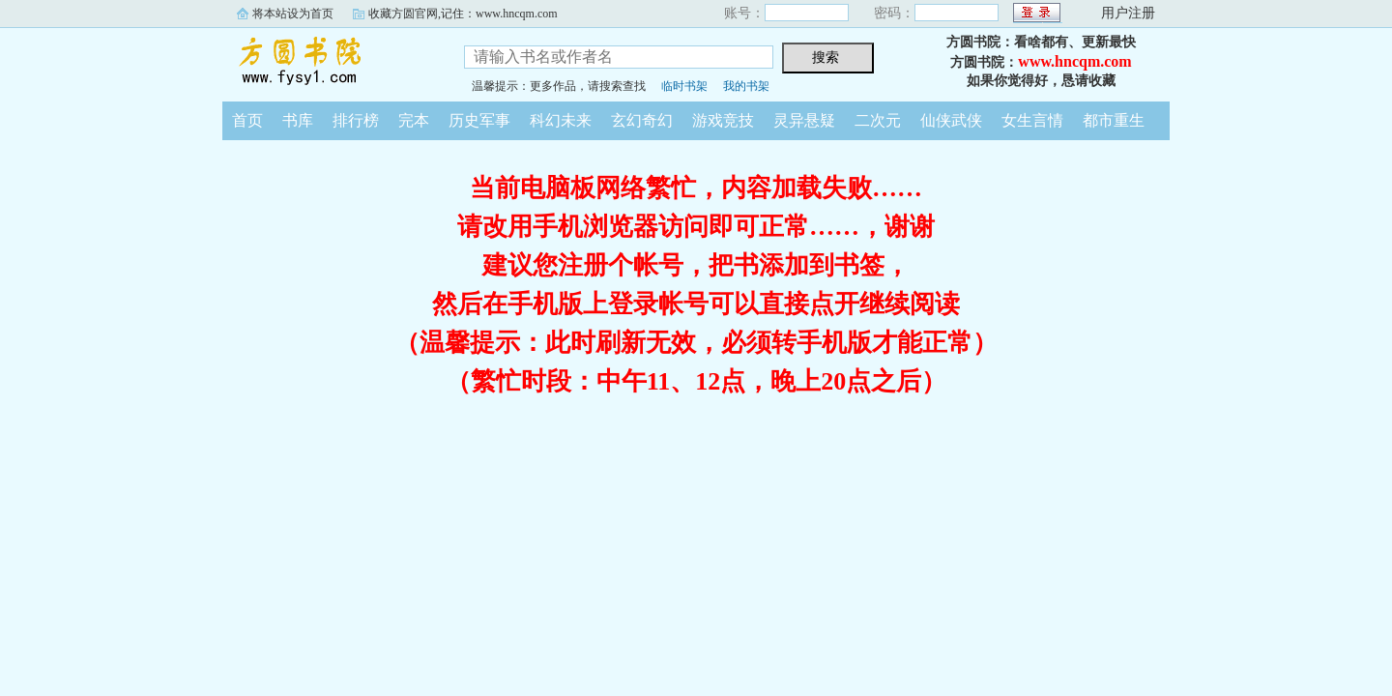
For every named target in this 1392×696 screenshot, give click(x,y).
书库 (297, 120)
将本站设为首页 (293, 13)
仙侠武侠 (951, 120)
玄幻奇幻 (642, 120)
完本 (413, 120)
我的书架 (746, 86)
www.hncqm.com (1074, 61)
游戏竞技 (723, 120)
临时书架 (684, 86)
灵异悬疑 (804, 120)
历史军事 (479, 120)
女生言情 (1032, 120)
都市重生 (1114, 120)
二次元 (878, 120)
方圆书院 (328, 62)
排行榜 (356, 120)
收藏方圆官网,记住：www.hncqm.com (463, 13)
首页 (247, 120)
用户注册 (1128, 13)
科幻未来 (561, 120)
